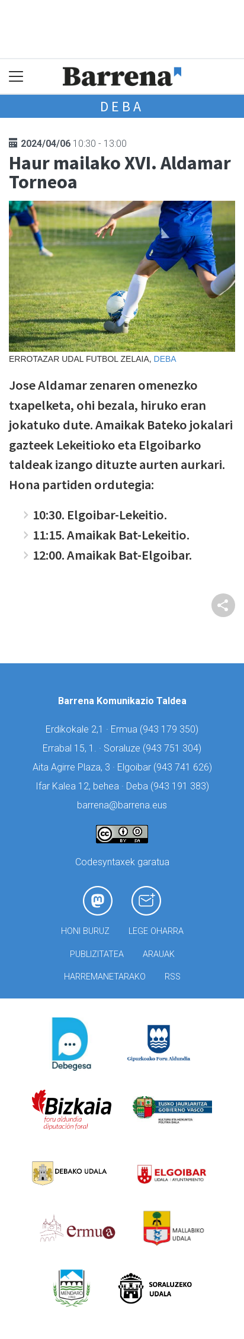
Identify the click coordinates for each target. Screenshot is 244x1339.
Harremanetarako (105, 977)
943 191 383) (181, 786)
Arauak (159, 954)
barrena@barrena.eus (122, 805)
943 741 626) (184, 767)
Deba (121, 106)
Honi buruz (85, 931)
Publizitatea (97, 954)
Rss (173, 977)
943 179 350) (170, 729)
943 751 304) (173, 748)
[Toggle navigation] (16, 76)
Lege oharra (156, 931)
